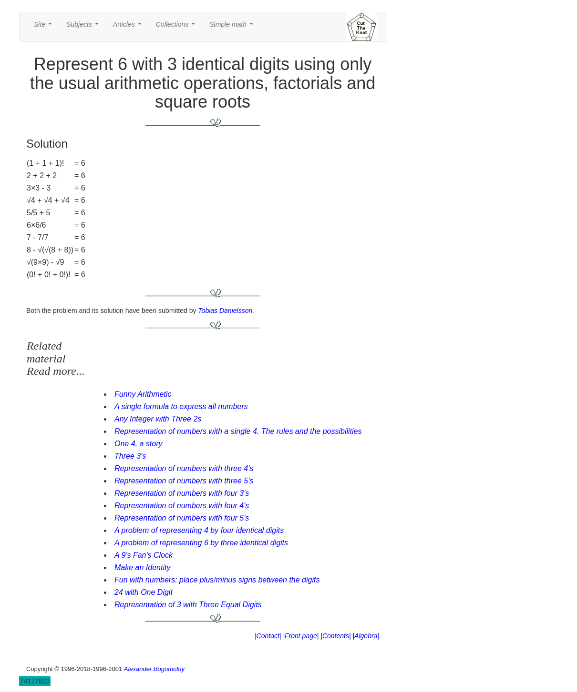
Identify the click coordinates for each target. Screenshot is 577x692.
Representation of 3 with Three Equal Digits (188, 605)
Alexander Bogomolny (154, 668)
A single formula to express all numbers (181, 406)
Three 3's (130, 456)
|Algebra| (365, 636)
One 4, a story (138, 444)
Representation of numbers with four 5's (181, 518)
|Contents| (335, 636)
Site (45, 26)
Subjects (84, 26)
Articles (129, 26)
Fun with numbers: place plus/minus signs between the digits (216, 580)
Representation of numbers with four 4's (181, 505)
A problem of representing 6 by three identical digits (201, 543)
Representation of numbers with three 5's (183, 481)
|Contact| (268, 636)
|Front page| (301, 636)
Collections (177, 26)
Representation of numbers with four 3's (181, 493)
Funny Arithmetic (142, 394)
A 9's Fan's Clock (143, 555)
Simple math (233, 26)
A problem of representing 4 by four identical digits (199, 530)
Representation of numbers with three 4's (183, 468)
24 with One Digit (143, 592)
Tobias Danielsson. (226, 310)
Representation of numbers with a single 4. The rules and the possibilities (238, 431)
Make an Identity (142, 567)
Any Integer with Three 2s (157, 419)
